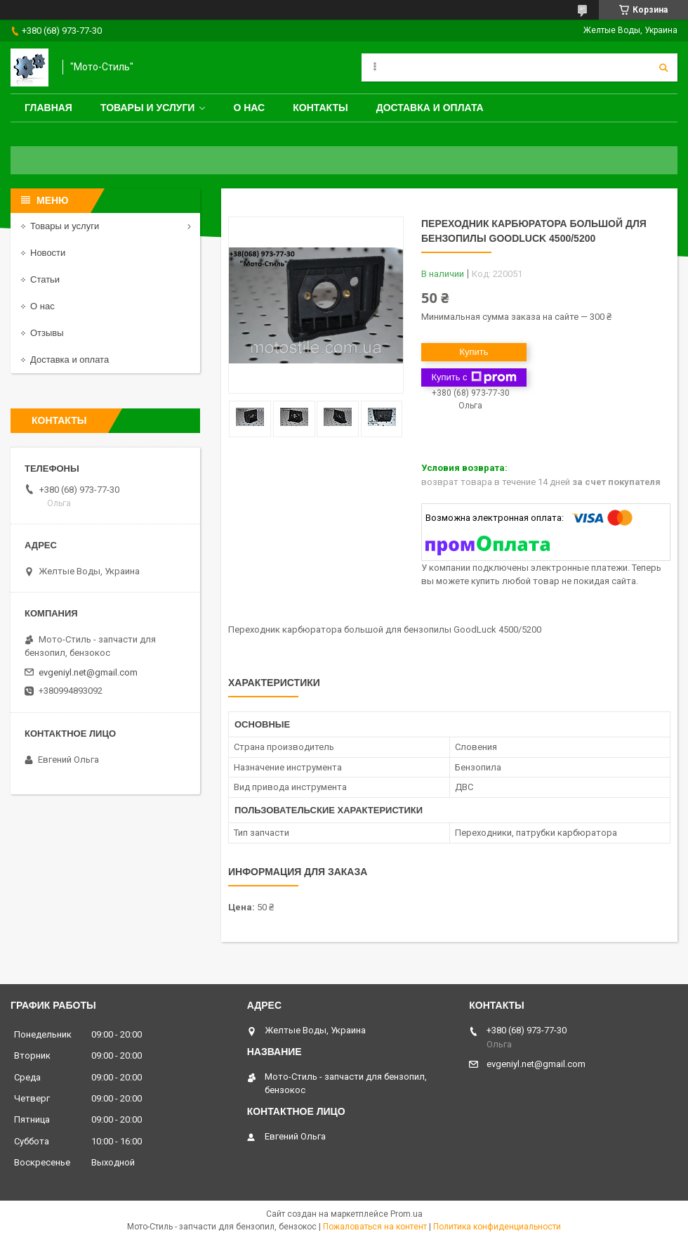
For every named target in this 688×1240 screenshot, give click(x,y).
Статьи (45, 279)
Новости (47, 252)
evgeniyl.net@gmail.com (88, 672)
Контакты (320, 107)
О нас (249, 107)
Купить (473, 352)
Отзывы (47, 333)
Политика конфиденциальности (497, 1227)
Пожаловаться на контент (375, 1227)
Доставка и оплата (430, 107)
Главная (48, 107)
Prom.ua (406, 1214)
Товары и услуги (147, 107)
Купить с (473, 377)
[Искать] (663, 67)
